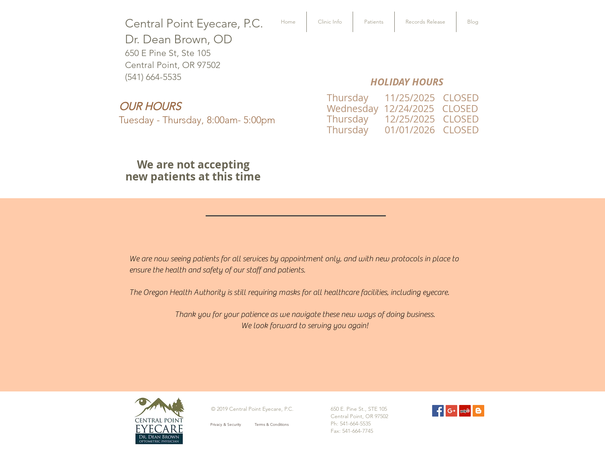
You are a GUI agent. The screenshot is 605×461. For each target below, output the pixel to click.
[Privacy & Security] (225, 424)
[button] (330, 22)
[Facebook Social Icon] (438, 411)
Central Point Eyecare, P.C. (194, 23)
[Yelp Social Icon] (465, 411)
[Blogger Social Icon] (478, 411)
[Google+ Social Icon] (451, 411)
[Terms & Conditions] (271, 424)
